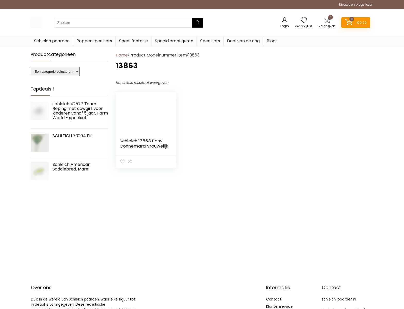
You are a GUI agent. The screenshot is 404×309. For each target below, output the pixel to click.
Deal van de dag (243, 41)
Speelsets (210, 41)
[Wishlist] (304, 20)
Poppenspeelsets (94, 41)
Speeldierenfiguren (174, 41)
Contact (273, 299)
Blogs (272, 41)
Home (122, 55)
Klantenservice (279, 306)
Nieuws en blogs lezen (356, 4)
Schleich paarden (52, 41)
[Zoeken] (197, 23)
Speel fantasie (133, 41)
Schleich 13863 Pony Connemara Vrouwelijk (144, 143)
